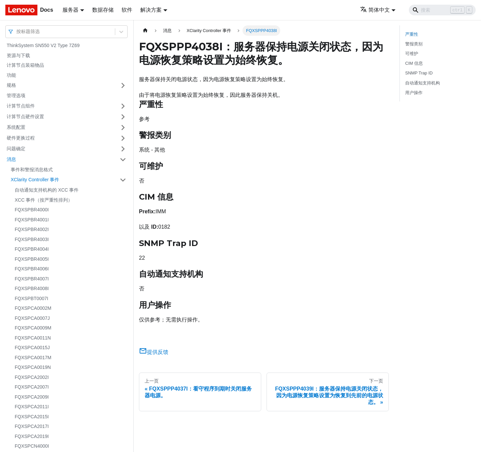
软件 (127, 10)
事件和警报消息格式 (32, 169)
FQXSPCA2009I (32, 397)
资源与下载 (18, 55)
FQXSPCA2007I (32, 387)
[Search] (442, 10)
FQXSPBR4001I (32, 219)
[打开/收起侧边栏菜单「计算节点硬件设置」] (123, 116)
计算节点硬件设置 (25, 116)
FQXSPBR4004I (32, 249)
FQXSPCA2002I (32, 377)
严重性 (411, 34)
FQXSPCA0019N (33, 367)
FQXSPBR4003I (32, 239)
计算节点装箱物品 (25, 65)
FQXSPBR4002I (32, 229)
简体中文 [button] (375, 10)
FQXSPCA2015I (32, 416)
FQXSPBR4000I (32, 209)
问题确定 (16, 148)
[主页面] (145, 30)
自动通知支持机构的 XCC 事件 (46, 190)
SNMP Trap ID (419, 72)
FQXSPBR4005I (32, 259)
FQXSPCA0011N (33, 338)
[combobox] (17, 31)
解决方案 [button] (151, 10)
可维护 (411, 53)
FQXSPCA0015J (32, 347)
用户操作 (414, 92)
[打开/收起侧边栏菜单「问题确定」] (123, 149)
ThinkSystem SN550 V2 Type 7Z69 (43, 45)
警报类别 (414, 43)
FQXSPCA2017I (32, 426)
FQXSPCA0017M (33, 357)
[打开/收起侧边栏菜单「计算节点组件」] (123, 106)
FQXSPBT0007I (31, 298)
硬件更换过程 (21, 138)
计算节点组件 (21, 105)
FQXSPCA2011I (32, 406)
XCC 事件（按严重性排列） (43, 200)
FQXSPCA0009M (33, 327)
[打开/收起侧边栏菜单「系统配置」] (123, 127)
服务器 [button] (70, 10)
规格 (11, 85)
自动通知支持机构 (422, 82)
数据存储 (103, 10)
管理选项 (16, 95)
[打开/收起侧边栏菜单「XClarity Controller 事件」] (123, 180)
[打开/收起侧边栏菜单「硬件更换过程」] (123, 138)
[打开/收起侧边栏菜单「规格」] (123, 85)
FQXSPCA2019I (32, 436)
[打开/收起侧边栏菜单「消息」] (123, 159)
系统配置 (16, 127)
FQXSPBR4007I (32, 278)
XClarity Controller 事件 (35, 179)
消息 (11, 159)
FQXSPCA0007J (32, 318)
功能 (11, 75)
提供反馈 (153, 352)
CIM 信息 (414, 63)
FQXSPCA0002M (33, 308)
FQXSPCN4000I (32, 446)
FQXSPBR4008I (32, 288)
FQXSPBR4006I (32, 268)
